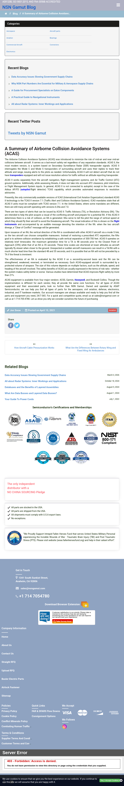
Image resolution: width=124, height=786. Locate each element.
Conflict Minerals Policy (15, 721)
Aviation (9, 38)
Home (5, 636)
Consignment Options (44, 716)
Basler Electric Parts (13, 679)
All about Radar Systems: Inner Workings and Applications (42, 104)
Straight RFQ (9, 662)
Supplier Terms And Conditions (19, 738)
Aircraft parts (55, 31)
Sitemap (6, 695)
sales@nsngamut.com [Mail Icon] (32, 588)
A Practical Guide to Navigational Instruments (35, 97)
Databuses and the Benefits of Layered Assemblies (32, 387)
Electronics (10, 52)
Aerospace (10, 31)
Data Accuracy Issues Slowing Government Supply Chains (42, 76)
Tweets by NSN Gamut (27, 133)
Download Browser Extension (66, 604)
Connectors (54, 45)
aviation (112, 310)
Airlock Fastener (10, 687)
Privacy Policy (9, 711)
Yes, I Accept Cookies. (109, 780)
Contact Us (8, 653)
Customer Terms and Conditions (19, 743)
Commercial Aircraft (14, 45)
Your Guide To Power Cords (19, 399)
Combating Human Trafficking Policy (22, 726)
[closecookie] (121, 780)
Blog (15, 13)
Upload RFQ (8, 670)
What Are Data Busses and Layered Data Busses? (31, 393)
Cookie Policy (9, 716)
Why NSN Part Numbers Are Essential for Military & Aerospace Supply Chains (52, 83)
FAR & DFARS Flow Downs (46, 711)
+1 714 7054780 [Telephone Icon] (34, 596)
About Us (7, 645)
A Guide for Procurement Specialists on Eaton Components (42, 90)
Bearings (53, 38)
